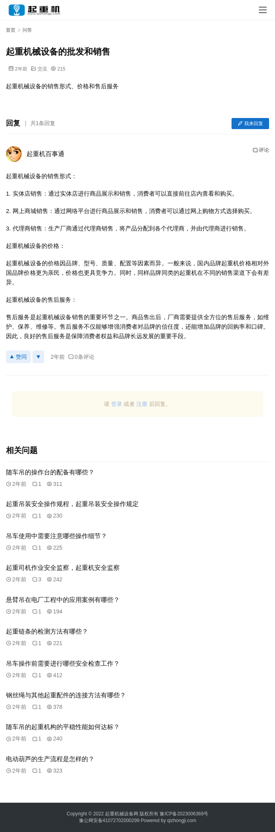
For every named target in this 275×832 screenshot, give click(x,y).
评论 (260, 150)
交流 (42, 69)
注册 (141, 404)
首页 (10, 30)
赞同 (18, 357)
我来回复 (250, 123)
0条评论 (81, 357)
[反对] (38, 356)
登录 (116, 404)
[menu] (262, 10)
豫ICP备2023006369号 (184, 814)
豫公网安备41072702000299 (109, 820)
